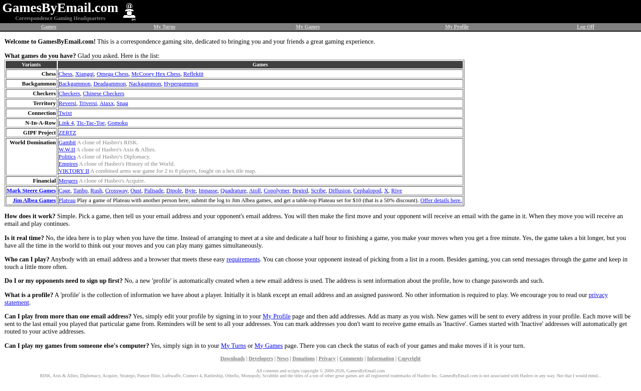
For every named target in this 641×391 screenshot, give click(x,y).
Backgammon (75, 83)
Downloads (232, 359)
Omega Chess (113, 73)
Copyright (409, 359)
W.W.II (67, 149)
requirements (243, 259)
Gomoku (118, 122)
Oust (135, 190)
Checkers (69, 93)
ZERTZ (68, 132)
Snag (122, 103)
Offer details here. (441, 200)
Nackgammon (145, 83)
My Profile (457, 27)
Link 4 (66, 122)
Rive (396, 190)
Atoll (255, 190)
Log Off (585, 27)
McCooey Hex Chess (155, 73)
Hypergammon (181, 83)
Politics (67, 156)
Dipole (174, 190)
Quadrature (233, 190)
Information (380, 359)
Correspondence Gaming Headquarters (60, 18)
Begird (300, 190)
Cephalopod (367, 190)
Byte (190, 190)
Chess (66, 73)
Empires (68, 163)
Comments (351, 359)
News (283, 359)
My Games (308, 27)
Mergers (68, 180)
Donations (303, 359)
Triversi (88, 103)
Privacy (327, 359)
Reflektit (193, 73)
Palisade (153, 190)
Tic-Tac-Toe (91, 122)
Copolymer (276, 190)
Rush (96, 190)
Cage (65, 190)
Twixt (65, 113)
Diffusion (339, 190)
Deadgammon (109, 83)
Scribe (318, 190)
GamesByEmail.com (60, 7)
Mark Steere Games (31, 190)
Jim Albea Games (34, 200)
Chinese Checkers (103, 93)
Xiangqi (84, 73)
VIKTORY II (74, 170)
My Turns (164, 27)
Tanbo (80, 190)
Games (48, 27)
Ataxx (107, 103)
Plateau (67, 200)
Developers (260, 359)
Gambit (67, 142)
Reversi (68, 103)
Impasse (208, 190)
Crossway (116, 190)
